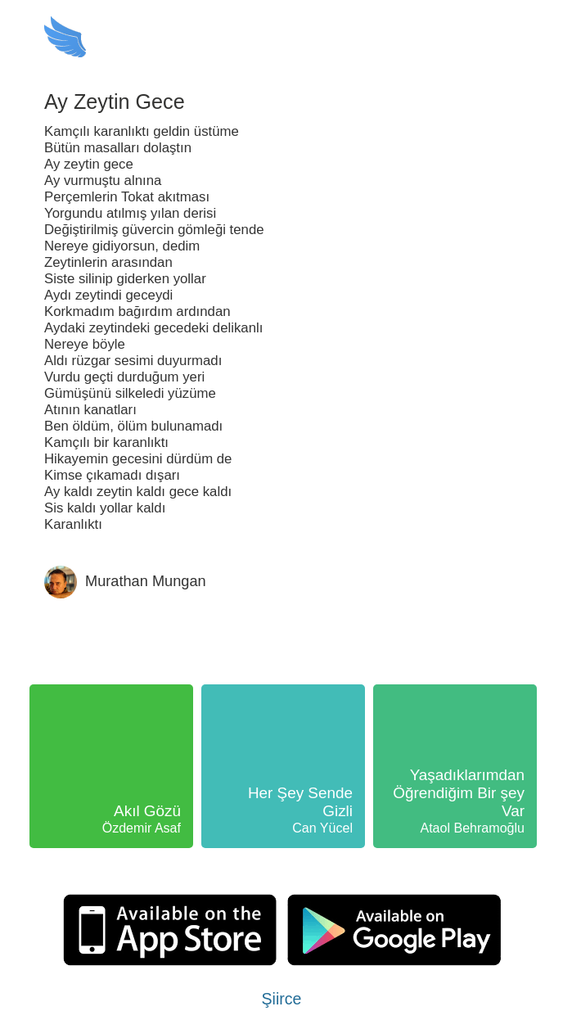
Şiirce (282, 999)
